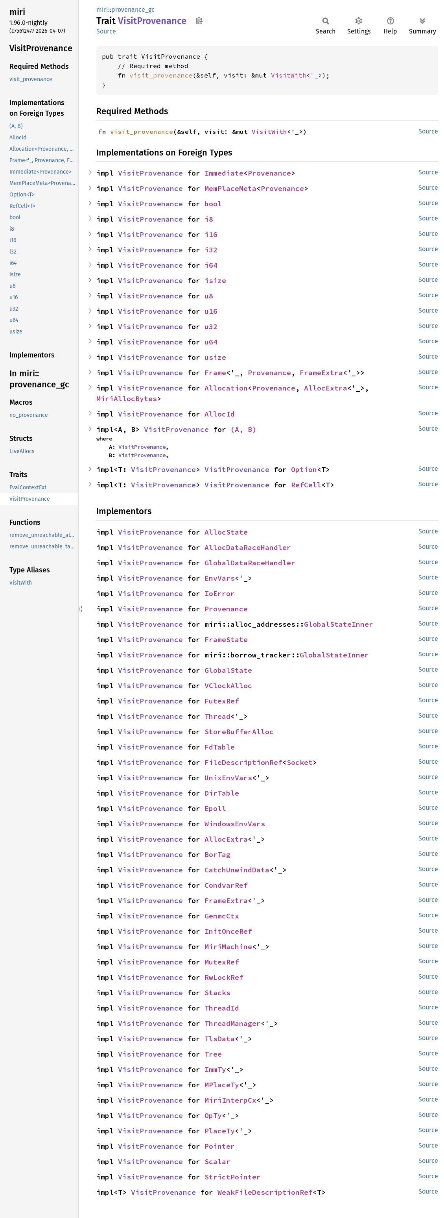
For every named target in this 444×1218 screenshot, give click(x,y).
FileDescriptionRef (243, 762)
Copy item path (199, 20)
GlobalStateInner (338, 624)
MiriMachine (228, 946)
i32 (210, 249)
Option (304, 469)
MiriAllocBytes (126, 398)
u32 (210, 326)
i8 (208, 219)
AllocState (226, 532)
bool (213, 203)
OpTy (213, 1115)
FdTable (219, 747)
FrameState (226, 639)
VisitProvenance (150, 173)
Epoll (215, 808)
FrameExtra (321, 372)
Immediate (223, 173)
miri (102, 9)
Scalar (217, 1161)
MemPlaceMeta (230, 188)
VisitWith (288, 75)
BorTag (217, 854)
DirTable (221, 793)
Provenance (269, 173)
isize (215, 280)
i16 (210, 234)
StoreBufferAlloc (239, 731)
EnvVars (219, 578)
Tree (213, 1054)
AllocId (219, 413)
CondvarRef (226, 885)
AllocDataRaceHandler (247, 547)
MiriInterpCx (230, 1100)
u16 (210, 311)
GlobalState (228, 670)
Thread (217, 716)
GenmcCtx (221, 915)
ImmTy (215, 1069)
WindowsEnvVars (234, 823)
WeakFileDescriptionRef (265, 1192)
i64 (210, 265)
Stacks (217, 992)
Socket (300, 762)
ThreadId (221, 1008)
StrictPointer (232, 1176)
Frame (215, 372)
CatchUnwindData (236, 869)
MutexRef (221, 961)
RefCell (306, 484)
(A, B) (243, 429)
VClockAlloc (228, 685)
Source (106, 31)
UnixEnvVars (228, 777)
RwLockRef (223, 977)
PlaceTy (219, 1130)
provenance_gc (133, 9)
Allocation (226, 387)
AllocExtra (325, 387)
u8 (208, 295)
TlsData (219, 1038)
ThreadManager (232, 1023)
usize (215, 357)
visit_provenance (160, 75)
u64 (210, 341)
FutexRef (221, 700)
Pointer (219, 1146)
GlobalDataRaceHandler (249, 562)
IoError (219, 593)
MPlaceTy (221, 1084)
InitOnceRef (228, 931)
